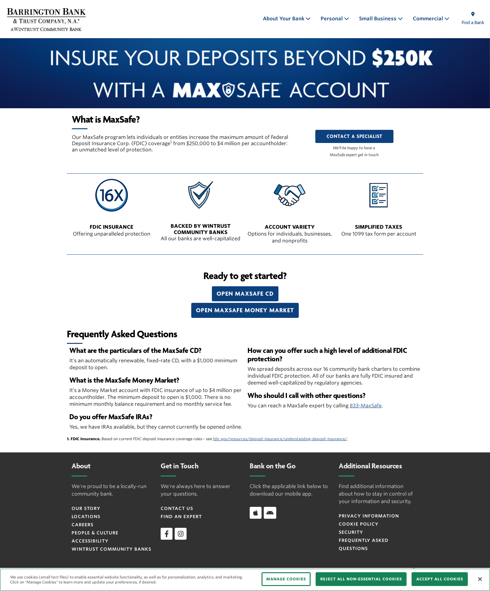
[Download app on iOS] (256, 513)
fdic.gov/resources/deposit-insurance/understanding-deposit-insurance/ (280, 438)
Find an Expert (181, 516)
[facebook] (166, 534)
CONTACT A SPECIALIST (354, 136)
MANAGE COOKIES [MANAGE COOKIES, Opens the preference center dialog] (286, 579)
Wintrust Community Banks (111, 549)
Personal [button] (332, 19)
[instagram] (181, 534)
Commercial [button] (428, 19)
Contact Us (177, 508)
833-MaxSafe (366, 406)
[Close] (480, 579)
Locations (86, 516)
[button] (245, 293)
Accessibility (90, 540)
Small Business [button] (378, 19)
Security (351, 532)
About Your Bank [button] (284, 19)
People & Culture (95, 532)
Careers (82, 524)
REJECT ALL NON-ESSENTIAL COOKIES (361, 579)
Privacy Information (369, 515)
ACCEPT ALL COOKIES (439, 579)
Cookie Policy (358, 524)
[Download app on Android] (270, 513)
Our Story (86, 508)
